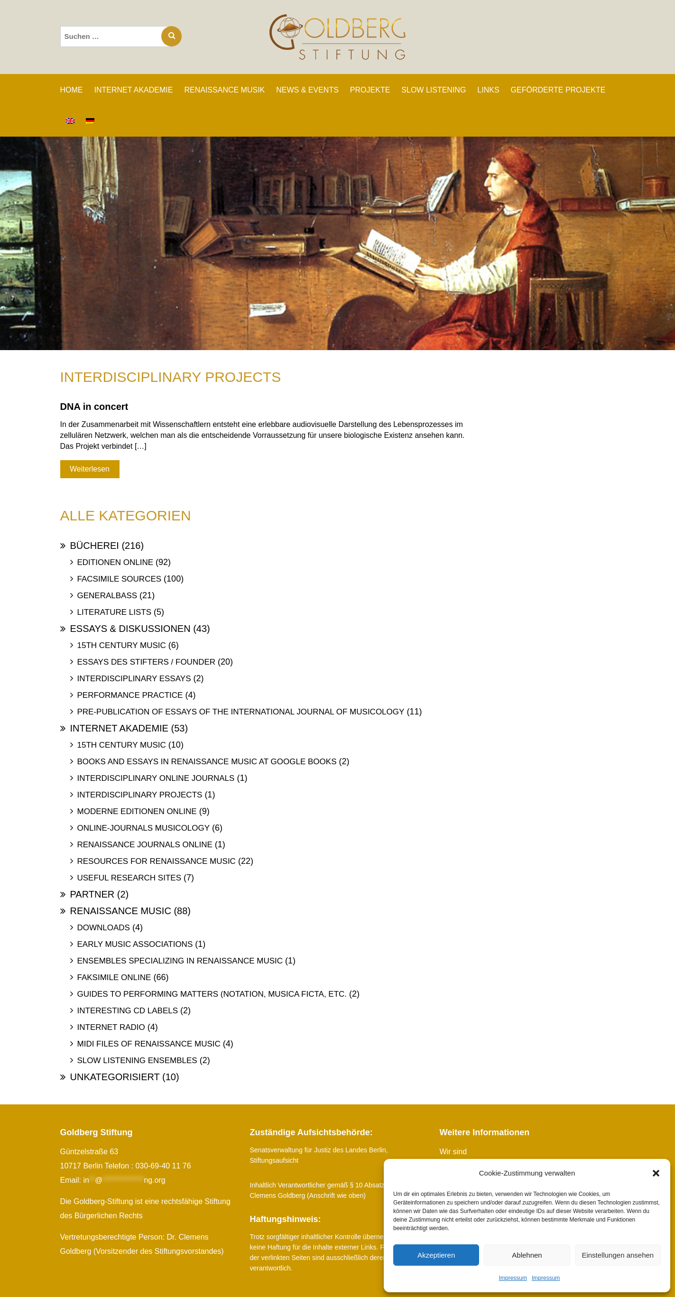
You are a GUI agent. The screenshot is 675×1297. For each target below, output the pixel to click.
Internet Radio (111, 1027)
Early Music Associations (135, 944)
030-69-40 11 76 (163, 1166)
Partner (92, 894)
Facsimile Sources (119, 579)
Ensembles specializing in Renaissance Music (180, 960)
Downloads (103, 927)
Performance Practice (130, 695)
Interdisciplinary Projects (140, 794)
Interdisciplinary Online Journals (156, 778)
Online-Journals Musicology (143, 828)
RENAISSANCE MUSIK (224, 90)
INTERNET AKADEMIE (133, 90)
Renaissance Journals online (145, 844)
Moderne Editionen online (137, 811)
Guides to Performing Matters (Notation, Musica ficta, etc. (212, 994)
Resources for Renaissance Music (156, 861)
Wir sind (453, 1152)
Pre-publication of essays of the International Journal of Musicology (241, 711)
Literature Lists (114, 612)
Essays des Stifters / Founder (146, 662)
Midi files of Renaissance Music (149, 1043)
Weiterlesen (90, 469)
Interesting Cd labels (127, 1010)
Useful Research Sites (129, 877)
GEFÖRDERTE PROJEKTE (558, 90)
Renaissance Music (120, 911)
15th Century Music (121, 645)
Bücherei (94, 545)
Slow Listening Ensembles (137, 1060)
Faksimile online (114, 977)
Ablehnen (527, 1255)
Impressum (513, 1278)
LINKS (488, 90)
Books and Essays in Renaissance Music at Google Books (207, 761)
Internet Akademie (119, 728)
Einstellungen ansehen (618, 1255)
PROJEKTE (370, 90)
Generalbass (107, 595)
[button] (656, 1173)
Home (71, 90)
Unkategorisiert (115, 1077)
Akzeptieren (436, 1255)
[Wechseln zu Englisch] (70, 121)
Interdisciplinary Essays (134, 678)
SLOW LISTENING (433, 90)
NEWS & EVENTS (307, 90)
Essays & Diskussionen (130, 628)
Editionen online (115, 562)
